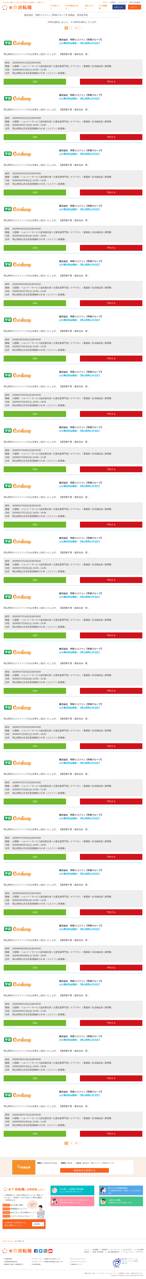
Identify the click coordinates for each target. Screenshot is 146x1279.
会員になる (118, 7)
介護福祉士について (76, 1264)
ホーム (105, 2)
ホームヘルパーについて (77, 1259)
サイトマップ (122, 2)
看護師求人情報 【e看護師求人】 (14, 1264)
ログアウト (140, 1252)
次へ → (77, 28)
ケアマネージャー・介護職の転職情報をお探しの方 (47, 1261)
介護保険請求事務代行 (11, 1261)
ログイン (133, 7)
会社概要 (95, 1249)
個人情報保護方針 (113, 1252)
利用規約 (104, 1249)
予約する (111, 81)
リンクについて (128, 1252)
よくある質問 (139, 1249)
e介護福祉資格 (36, 1264)
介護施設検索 (8, 1259)
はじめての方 (127, 1249)
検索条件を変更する (85, 1170)
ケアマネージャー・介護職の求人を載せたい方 (46, 1259)
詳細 (35, 81)
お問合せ (113, 2)
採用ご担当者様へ (135, 2)
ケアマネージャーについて (78, 1261)
